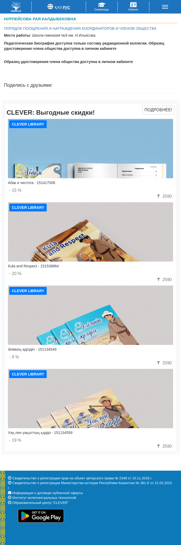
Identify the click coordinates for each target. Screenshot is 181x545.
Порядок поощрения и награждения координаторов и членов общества (80, 28)
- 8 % (14, 357)
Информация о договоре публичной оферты (47, 493)
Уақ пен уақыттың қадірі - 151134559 (40, 433)
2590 (164, 196)
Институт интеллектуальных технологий (44, 498)
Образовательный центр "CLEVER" (40, 503)
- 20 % (15, 273)
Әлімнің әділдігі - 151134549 (32, 349)
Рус (66, 7)
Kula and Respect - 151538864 (33, 266)
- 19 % (15, 440)
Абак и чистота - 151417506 (31, 183)
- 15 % (15, 190)
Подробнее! (158, 110)
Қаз (58, 7)
